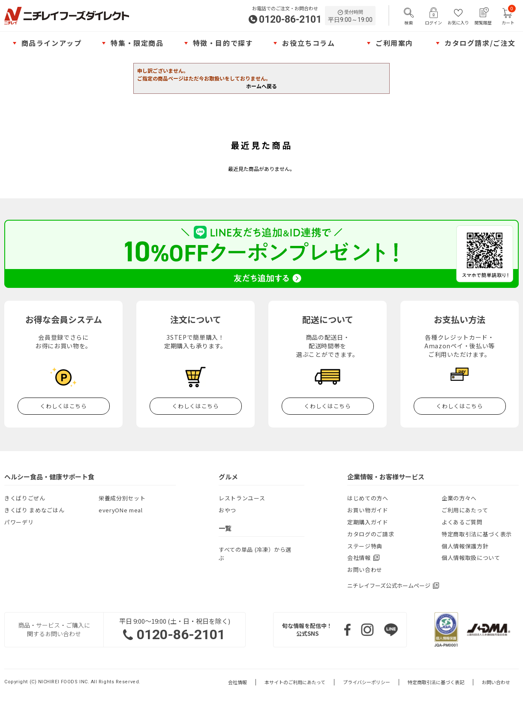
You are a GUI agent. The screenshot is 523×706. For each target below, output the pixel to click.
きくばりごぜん (24, 498)
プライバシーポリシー (366, 682)
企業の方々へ (459, 498)
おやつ (227, 510)
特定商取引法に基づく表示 (477, 534)
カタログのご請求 (370, 534)
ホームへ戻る (261, 86)
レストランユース (242, 498)
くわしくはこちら (63, 406)
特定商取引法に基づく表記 (436, 682)
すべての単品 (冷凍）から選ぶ (255, 553)
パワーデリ (18, 522)
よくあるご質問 (462, 522)
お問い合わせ (364, 569)
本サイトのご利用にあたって (295, 682)
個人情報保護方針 (465, 546)
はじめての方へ (367, 498)
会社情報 (237, 682)
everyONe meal (120, 510)
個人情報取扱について (471, 557)
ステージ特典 (364, 546)
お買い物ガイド (367, 510)
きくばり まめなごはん (34, 510)
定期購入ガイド (367, 522)
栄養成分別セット (122, 498)
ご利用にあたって (465, 510)
